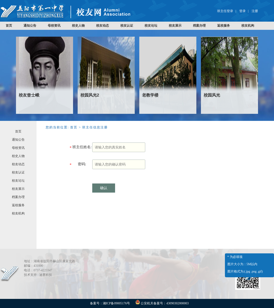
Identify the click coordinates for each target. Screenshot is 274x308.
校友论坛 (151, 25)
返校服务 (223, 25)
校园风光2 (89, 95)
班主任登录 (225, 11)
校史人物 (78, 25)
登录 (242, 11)
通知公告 (30, 25)
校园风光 (212, 95)
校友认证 (126, 25)
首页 (9, 25)
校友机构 (247, 25)
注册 (255, 11)
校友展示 (175, 25)
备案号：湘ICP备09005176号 (110, 303)
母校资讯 (54, 25)
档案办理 (199, 25)
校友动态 (102, 25)
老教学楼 (150, 95)
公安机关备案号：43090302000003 (162, 303)
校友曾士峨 (29, 95)
